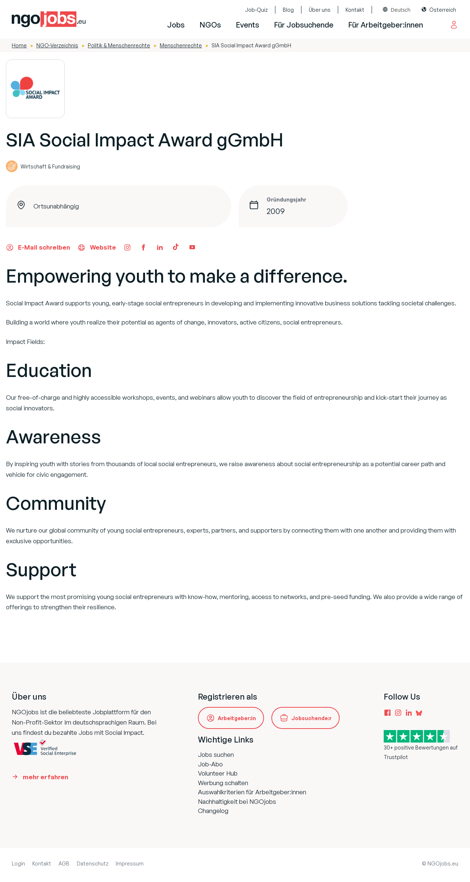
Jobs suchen (216, 754)
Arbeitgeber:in (237, 718)
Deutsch (401, 9)
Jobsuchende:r (311, 718)
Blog (288, 10)
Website (96, 247)
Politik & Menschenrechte (119, 45)
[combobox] (396, 10)
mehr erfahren (45, 777)
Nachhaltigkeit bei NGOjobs (237, 801)
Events (247, 24)
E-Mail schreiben (38, 247)
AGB (63, 863)
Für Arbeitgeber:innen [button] (385, 24)
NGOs (210, 24)
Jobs (176, 24)
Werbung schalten (223, 783)
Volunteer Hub (218, 773)
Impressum (130, 863)
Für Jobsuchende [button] (303, 24)
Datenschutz (92, 863)
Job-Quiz (256, 10)
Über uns (319, 10)
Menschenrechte (181, 45)
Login (18, 863)
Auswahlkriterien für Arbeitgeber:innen (252, 792)
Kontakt (355, 10)
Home (19, 45)
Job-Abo (210, 764)
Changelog (213, 810)
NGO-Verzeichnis (57, 45)
